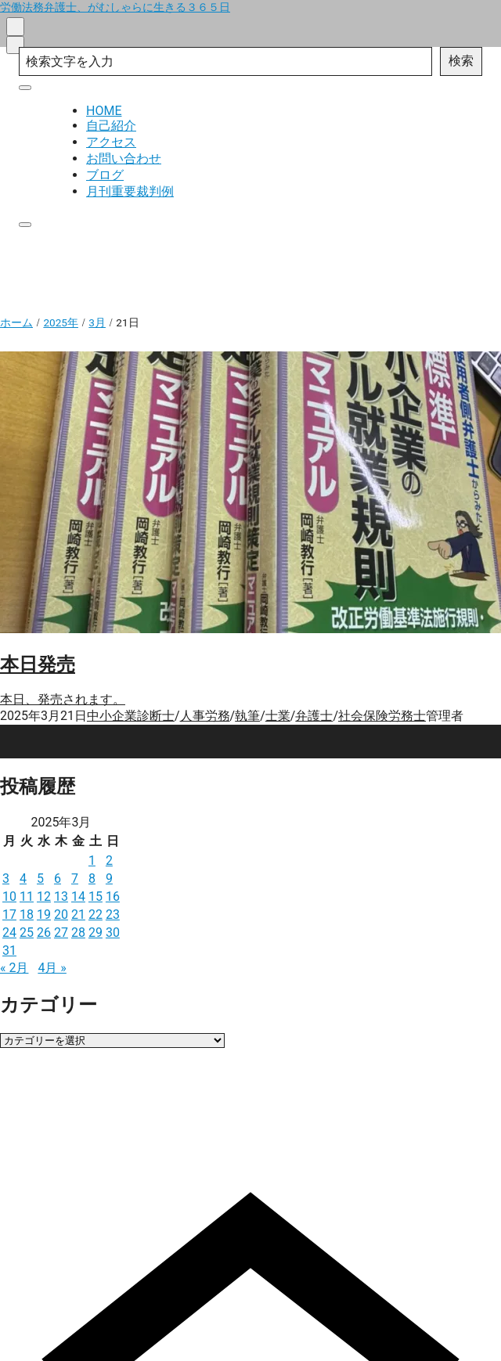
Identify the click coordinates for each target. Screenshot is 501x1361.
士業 (277, 715)
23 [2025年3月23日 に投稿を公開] (113, 914)
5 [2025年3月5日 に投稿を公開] (40, 878)
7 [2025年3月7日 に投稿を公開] (74, 878)
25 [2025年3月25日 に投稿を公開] (27, 932)
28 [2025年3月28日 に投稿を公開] (78, 932)
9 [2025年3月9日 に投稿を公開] (109, 878)
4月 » (52, 967)
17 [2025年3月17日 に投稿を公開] (9, 914)
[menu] (15, 45)
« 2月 (14, 967)
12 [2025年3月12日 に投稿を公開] (44, 896)
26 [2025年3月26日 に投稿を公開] (44, 932)
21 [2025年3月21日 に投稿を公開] (78, 914)
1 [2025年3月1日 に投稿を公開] (92, 860)
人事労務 (205, 715)
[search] (15, 26)
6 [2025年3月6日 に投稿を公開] (57, 878)
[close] (25, 87)
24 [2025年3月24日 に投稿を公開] (9, 932)
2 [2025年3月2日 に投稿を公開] (109, 860)
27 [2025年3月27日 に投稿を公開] (61, 932)
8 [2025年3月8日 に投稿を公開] (92, 878)
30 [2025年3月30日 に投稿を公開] (113, 932)
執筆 (247, 715)
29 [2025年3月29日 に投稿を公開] (95, 932)
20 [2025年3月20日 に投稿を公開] (61, 914)
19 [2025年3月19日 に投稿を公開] (44, 914)
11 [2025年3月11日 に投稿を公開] (27, 896)
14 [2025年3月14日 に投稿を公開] (78, 896)
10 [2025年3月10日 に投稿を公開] (9, 896)
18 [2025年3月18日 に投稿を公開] (27, 914)
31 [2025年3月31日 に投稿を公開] (9, 950)
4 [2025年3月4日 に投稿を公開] (23, 878)
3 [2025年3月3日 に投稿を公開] (5, 878)
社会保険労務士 (382, 715)
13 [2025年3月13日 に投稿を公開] (61, 896)
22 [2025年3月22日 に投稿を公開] (95, 914)
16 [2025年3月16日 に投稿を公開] (113, 896)
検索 (461, 60)
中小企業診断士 (131, 715)
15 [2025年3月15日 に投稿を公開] (95, 896)
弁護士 (314, 715)
